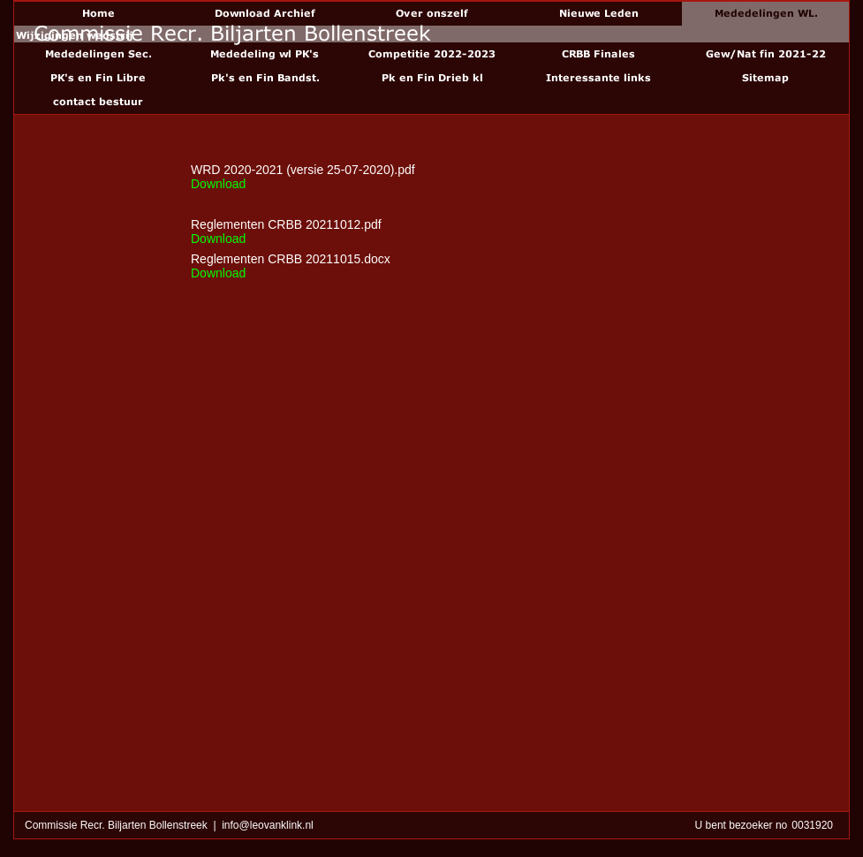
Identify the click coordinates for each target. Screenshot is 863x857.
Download (218, 184)
